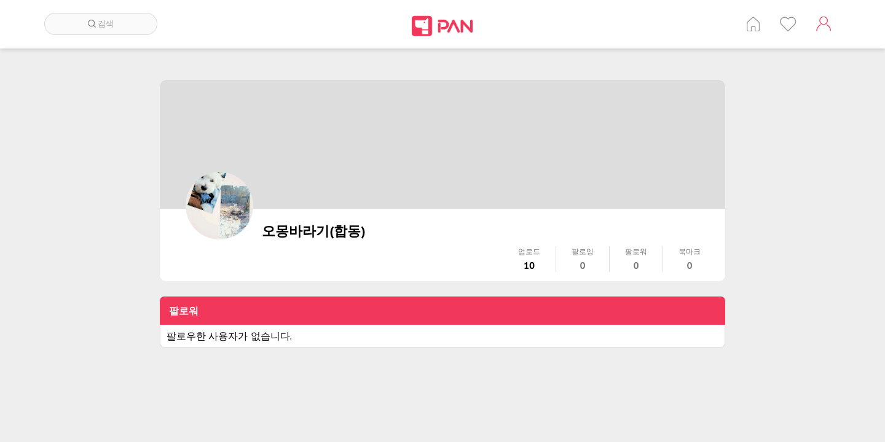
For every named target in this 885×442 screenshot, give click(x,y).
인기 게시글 (788, 24)
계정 (823, 24)
